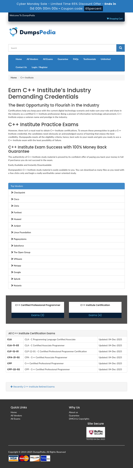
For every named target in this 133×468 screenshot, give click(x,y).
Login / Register (40, 67)
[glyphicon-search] (120, 48)
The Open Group (20, 252)
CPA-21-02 (13, 357)
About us (73, 412)
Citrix (15, 205)
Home (19, 59)
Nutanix (16, 285)
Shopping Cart (115, 18)
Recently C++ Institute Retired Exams (33, 386)
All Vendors (32, 59)
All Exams (48, 59)
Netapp (16, 265)
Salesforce (17, 245)
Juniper (16, 225)
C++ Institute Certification (95, 305)
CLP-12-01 (13, 351)
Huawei (16, 219)
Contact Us (21, 67)
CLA (9, 339)
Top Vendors (17, 186)
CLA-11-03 (13, 345)
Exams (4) (95, 315)
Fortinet (16, 212)
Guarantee (63, 59)
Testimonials (89, 59)
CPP (9, 363)
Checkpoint (18, 192)
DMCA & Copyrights (79, 418)
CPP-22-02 (13, 369)
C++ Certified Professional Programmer (37, 305)
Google (16, 272)
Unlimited (106, 59)
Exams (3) (37, 315)
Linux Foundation (21, 232)
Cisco (15, 199)
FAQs (75, 59)
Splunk (15, 278)
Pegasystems (18, 239)
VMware (16, 258)
